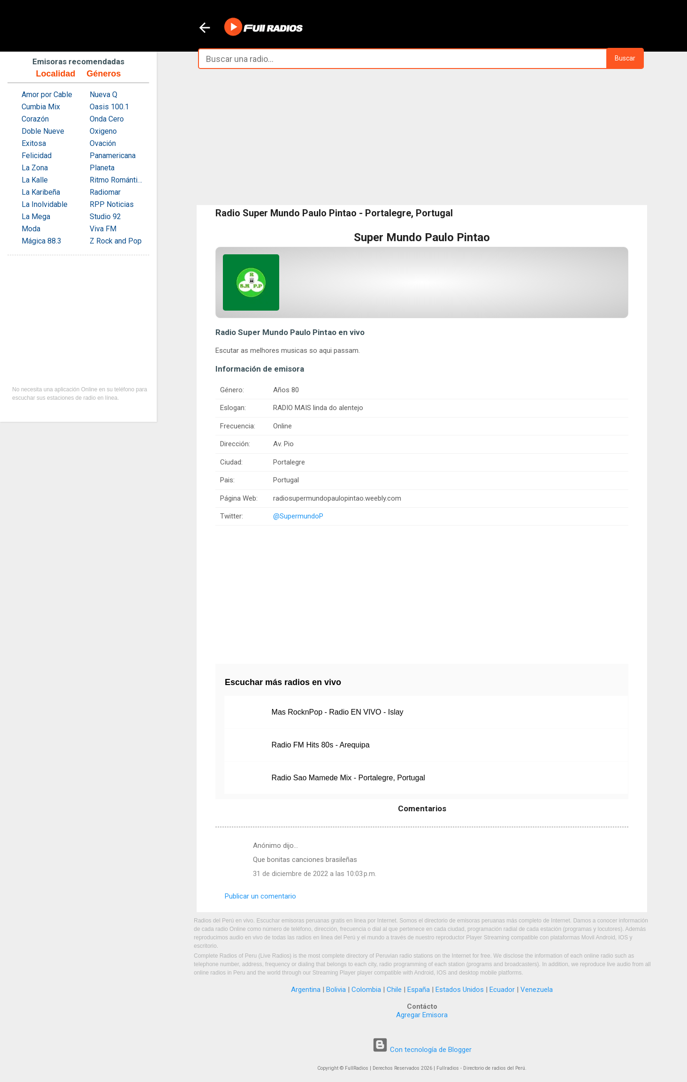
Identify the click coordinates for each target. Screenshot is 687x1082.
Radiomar (105, 192)
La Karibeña (41, 192)
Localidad (55, 73)
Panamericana (113, 155)
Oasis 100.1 (109, 106)
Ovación (103, 143)
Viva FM (103, 228)
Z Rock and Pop (116, 240)
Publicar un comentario (260, 896)
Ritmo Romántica (117, 179)
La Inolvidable (45, 204)
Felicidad (37, 155)
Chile (394, 989)
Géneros (103, 73)
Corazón (35, 118)
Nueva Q (103, 94)
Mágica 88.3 (41, 240)
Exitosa (34, 143)
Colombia (366, 989)
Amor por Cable (47, 94)
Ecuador (502, 989)
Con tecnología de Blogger (422, 1049)
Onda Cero (107, 118)
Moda (31, 228)
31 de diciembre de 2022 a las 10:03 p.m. (314, 873)
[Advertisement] (422, 137)
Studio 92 (105, 216)
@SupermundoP (298, 516)
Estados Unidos (459, 989)
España (418, 989)
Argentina (306, 989)
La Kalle (35, 179)
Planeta (102, 167)
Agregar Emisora (422, 1015)
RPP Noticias (112, 204)
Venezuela (536, 989)
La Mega (36, 216)
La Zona (35, 167)
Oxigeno (103, 131)
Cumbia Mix (41, 106)
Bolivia (336, 989)
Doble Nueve (43, 131)
